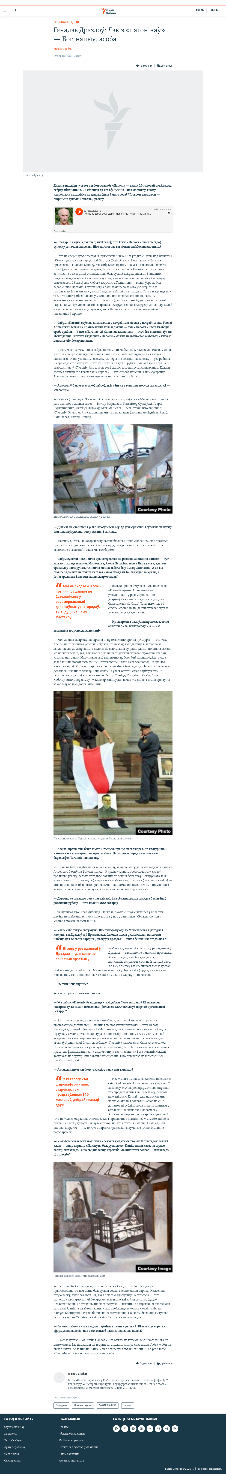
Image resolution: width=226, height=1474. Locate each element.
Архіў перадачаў (14, 1447)
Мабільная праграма (72, 1440)
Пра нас (64, 1427)
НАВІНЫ (213, 10)
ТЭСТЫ (200, 10)
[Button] (144, 66)
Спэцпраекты (12, 1460)
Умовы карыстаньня (71, 1460)
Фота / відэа (11, 1454)
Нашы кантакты (69, 1454)
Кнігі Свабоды (13, 1440)
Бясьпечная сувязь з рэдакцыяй (78, 1447)
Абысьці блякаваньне (72, 1433)
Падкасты (10, 1433)
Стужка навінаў (14, 1427)
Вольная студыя (66, 22)
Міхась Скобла (62, 49)
